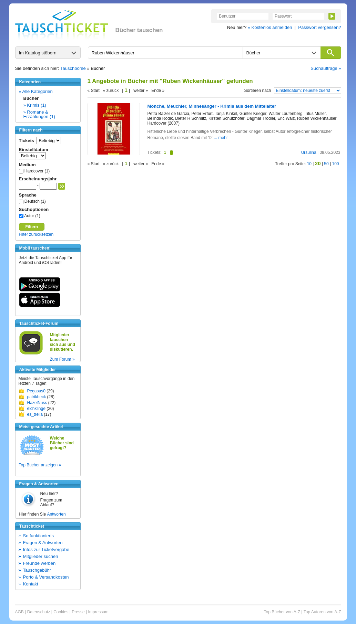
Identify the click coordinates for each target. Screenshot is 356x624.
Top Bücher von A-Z (282, 612)
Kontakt (30, 583)
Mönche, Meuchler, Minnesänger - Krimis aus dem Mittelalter (212, 106)
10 (309, 163)
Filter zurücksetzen (36, 234)
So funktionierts (38, 535)
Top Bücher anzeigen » (40, 465)
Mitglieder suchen (40, 556)
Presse (78, 612)
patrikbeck (36, 396)
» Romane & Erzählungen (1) (39, 114)
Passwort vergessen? (319, 27)
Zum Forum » (62, 359)
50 (326, 163)
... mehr (221, 137)
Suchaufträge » (326, 68)
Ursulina (308, 152)
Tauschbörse (73, 68)
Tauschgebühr (37, 570)
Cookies (60, 612)
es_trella (35, 414)
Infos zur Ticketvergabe (46, 549)
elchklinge (36, 408)
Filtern (32, 226)
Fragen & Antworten (43, 542)
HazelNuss (37, 402)
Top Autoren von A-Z (322, 612)
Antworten (56, 514)
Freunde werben (39, 563)
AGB (19, 612)
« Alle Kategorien (36, 91)
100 (335, 163)
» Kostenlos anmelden (270, 27)
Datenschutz (38, 612)
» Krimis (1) (34, 105)
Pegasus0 (36, 391)
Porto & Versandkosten (46, 577)
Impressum (98, 612)
